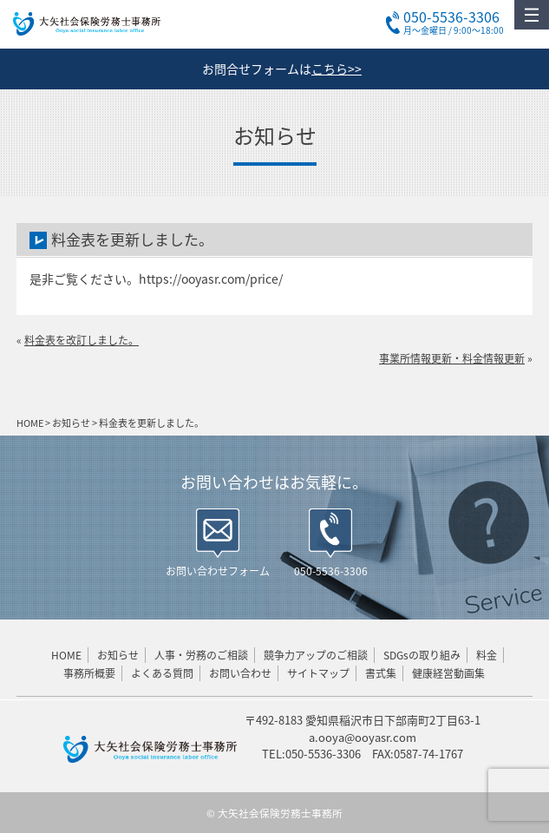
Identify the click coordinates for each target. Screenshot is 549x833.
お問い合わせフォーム (218, 571)
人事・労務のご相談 (201, 655)
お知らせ (118, 655)
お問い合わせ (240, 673)
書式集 (380, 673)
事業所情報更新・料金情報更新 (452, 358)
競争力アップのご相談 (316, 655)
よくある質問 (162, 673)
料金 (486, 655)
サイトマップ (318, 673)
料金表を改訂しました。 (81, 340)
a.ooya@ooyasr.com (362, 737)
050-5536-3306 (331, 571)
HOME (66, 655)
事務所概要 (89, 673)
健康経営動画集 (448, 673)
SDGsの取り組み (422, 655)
